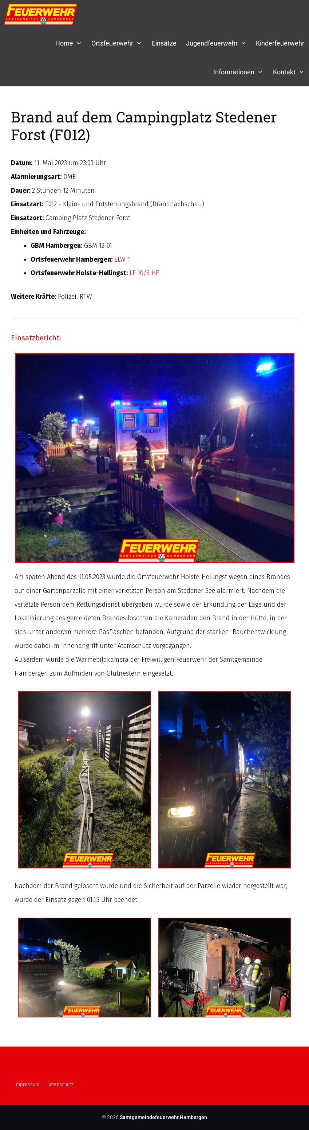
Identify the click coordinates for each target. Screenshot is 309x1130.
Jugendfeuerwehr (218, 43)
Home (71, 43)
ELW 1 (122, 259)
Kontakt (291, 72)
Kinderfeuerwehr (280, 43)
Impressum (27, 1085)
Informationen (240, 72)
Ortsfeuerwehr (119, 43)
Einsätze (164, 43)
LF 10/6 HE (144, 273)
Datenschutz (60, 1085)
